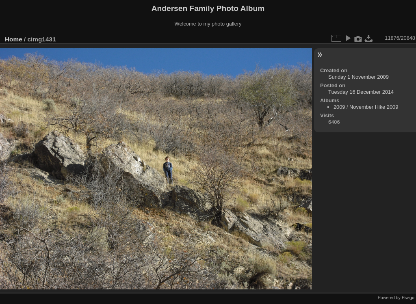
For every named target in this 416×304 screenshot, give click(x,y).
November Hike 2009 (373, 107)
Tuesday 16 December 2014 (361, 92)
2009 (339, 107)
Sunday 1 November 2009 (358, 77)
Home (13, 39)
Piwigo (408, 297)
